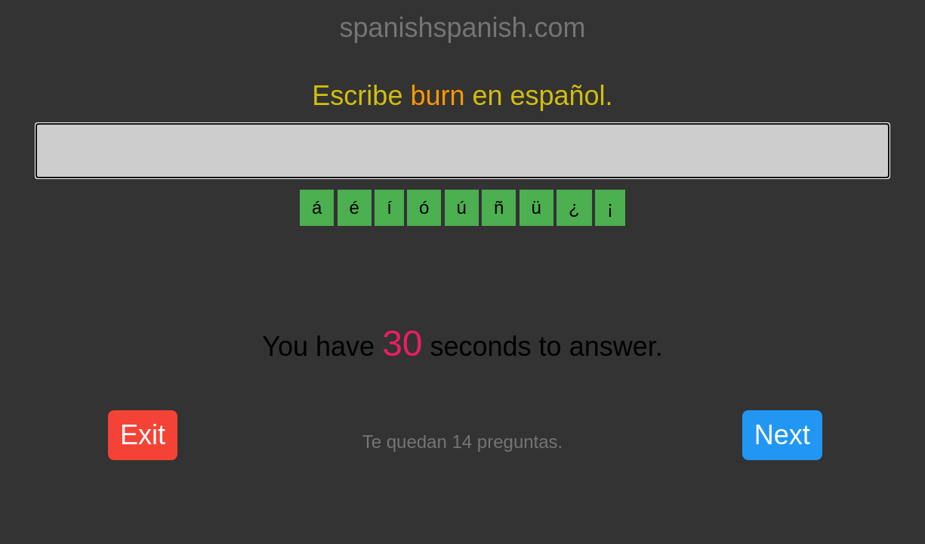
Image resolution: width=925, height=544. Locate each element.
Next (782, 434)
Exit (142, 434)
